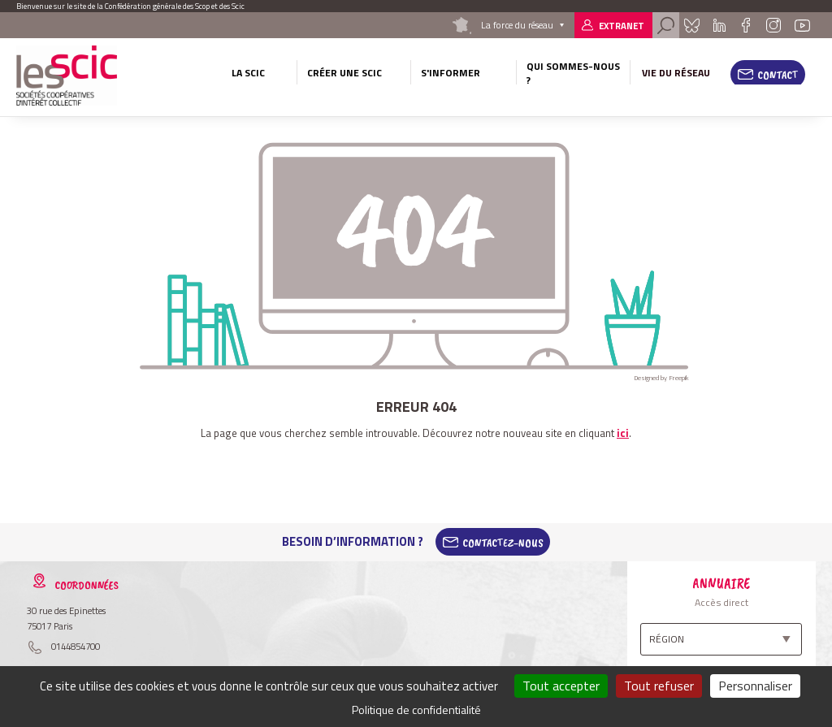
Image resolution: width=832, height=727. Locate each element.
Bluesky (692, 25)
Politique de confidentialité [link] (416, 709)
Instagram (773, 25)
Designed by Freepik (661, 378)
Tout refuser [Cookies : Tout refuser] (659, 685)
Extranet (621, 25)
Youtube (802, 25)
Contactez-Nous (503, 541)
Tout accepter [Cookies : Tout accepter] (561, 685)
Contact (778, 74)
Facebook (745, 25)
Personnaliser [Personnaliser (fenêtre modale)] (755, 685)
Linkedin (719, 25)
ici (623, 433)
